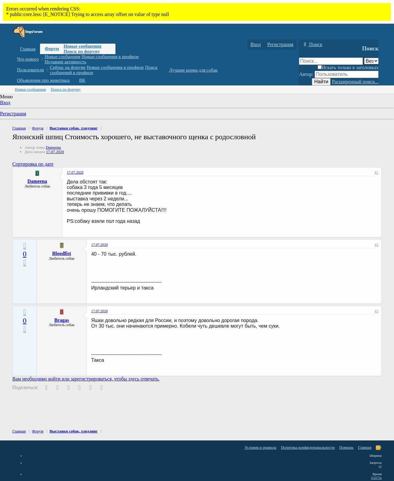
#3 (376, 311)
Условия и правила (260, 447)
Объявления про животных (43, 80)
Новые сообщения (82, 46)
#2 (376, 244)
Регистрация (13, 113)
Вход (5, 102)
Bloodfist (61, 253)
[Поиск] (312, 44)
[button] (42, 59)
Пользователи (30, 69)
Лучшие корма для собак (193, 70)
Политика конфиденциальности (308, 447)
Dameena (53, 147)
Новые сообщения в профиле (110, 56)
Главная (27, 48)
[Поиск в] (371, 61)
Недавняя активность (65, 61)
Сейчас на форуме (68, 67)
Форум (52, 48)
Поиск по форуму (81, 51)
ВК (82, 80)
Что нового (28, 59)
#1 (376, 172)
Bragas (61, 320)
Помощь (346, 447)
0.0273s (376, 477)
